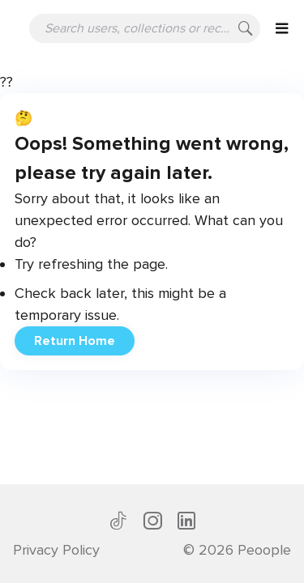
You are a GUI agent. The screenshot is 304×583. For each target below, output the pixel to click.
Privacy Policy (56, 550)
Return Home (74, 341)
